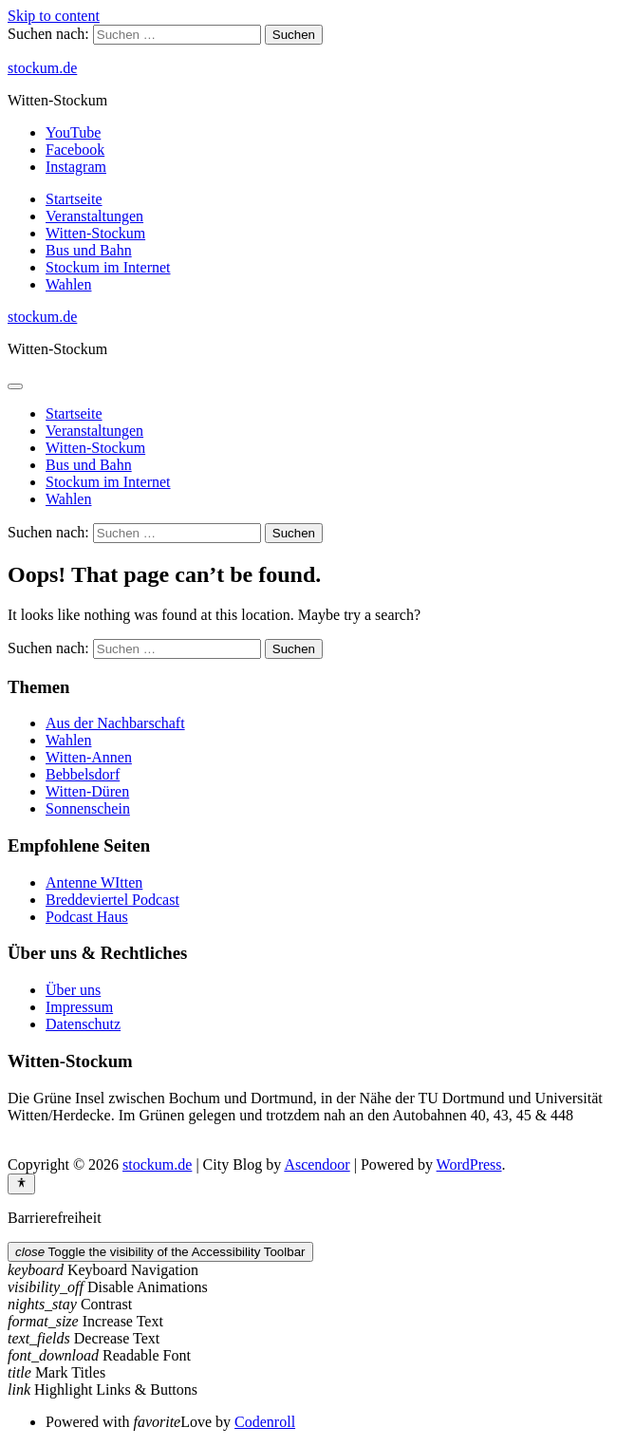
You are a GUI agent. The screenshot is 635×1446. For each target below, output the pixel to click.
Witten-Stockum (95, 233)
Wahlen (68, 284)
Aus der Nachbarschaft (115, 723)
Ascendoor (316, 1164)
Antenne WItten (94, 882)
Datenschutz (83, 1024)
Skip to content (54, 16)
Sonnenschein (88, 808)
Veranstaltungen (94, 216)
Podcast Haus (87, 917)
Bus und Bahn (89, 250)
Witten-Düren (87, 791)
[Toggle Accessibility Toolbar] (21, 1184)
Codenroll (264, 1422)
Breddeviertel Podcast (112, 900)
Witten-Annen (89, 757)
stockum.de (42, 68)
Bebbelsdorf (83, 774)
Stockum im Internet (108, 267)
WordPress (469, 1164)
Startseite (74, 199)
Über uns (73, 990)
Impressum (79, 1007)
